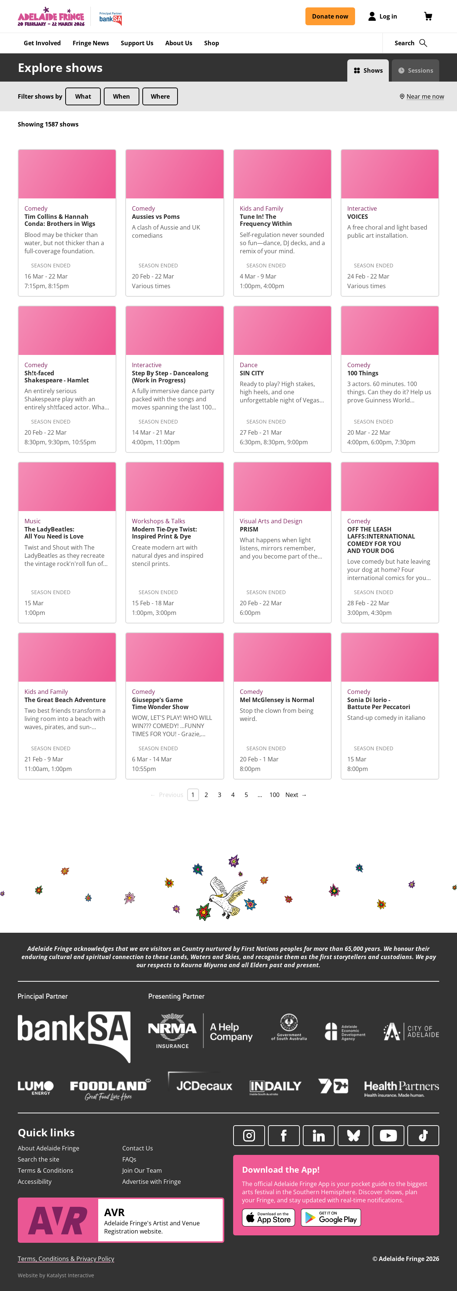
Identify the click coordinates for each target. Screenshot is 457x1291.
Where (160, 96)
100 (274, 795)
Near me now (421, 96)
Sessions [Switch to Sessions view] (420, 70)
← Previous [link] (166, 795)
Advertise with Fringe (151, 1182)
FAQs (129, 1159)
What (83, 96)
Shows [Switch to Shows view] (373, 70)
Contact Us (137, 1148)
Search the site (38, 1159)
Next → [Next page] (296, 795)
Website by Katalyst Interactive (56, 1275)
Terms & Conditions (45, 1170)
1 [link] (193, 795)
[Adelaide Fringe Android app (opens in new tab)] (331, 1217)
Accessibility (35, 1182)
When (121, 96)
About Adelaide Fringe (48, 1148)
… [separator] (260, 795)
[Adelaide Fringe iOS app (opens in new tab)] (268, 1217)
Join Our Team (142, 1170)
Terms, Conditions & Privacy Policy (66, 1259)
